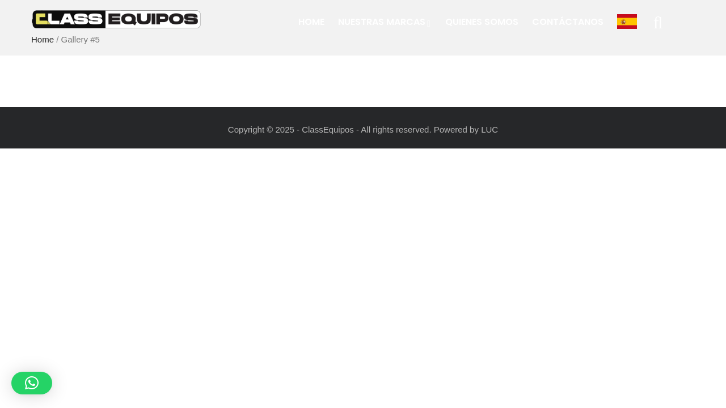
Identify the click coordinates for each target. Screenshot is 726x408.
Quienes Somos (481, 21)
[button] (31, 383)
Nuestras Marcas (385, 21)
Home (311, 21)
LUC (489, 129)
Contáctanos (567, 21)
